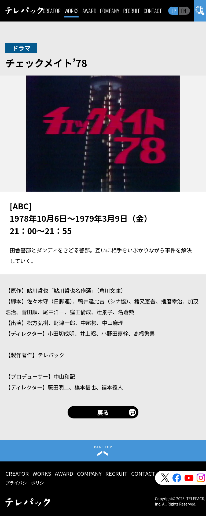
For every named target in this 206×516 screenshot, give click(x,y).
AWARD (89, 11)
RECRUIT (131, 11)
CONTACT (153, 11)
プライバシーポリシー (26, 482)
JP (174, 11)
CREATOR (52, 11)
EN (183, 11)
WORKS (71, 11)
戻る (103, 412)
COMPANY (109, 11)
